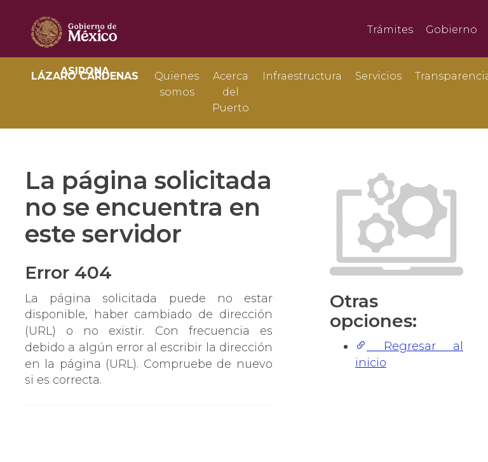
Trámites (390, 30)
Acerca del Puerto (230, 83)
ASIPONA (85, 73)
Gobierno (451, 30)
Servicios (378, 76)
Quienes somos (176, 83)
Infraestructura (302, 76)
